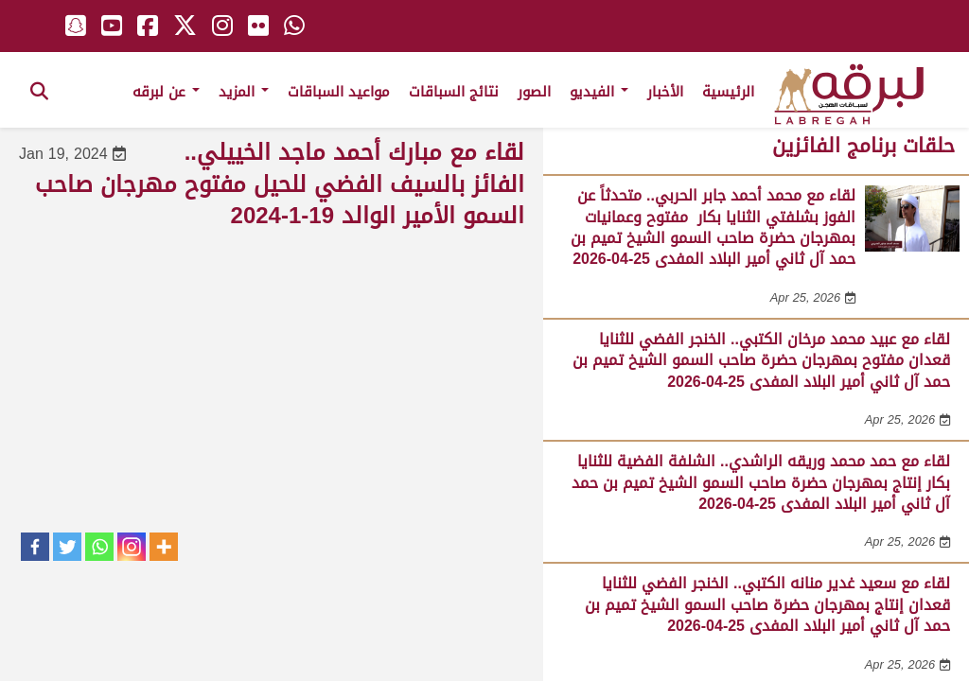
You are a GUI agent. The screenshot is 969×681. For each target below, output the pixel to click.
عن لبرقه (166, 92)
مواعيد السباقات (339, 92)
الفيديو (599, 92)
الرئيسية (728, 92)
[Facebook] (35, 547)
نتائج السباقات (454, 92)
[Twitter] (67, 547)
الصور (534, 92)
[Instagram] (131, 547)
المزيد (244, 92)
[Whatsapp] (99, 547)
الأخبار (665, 92)
